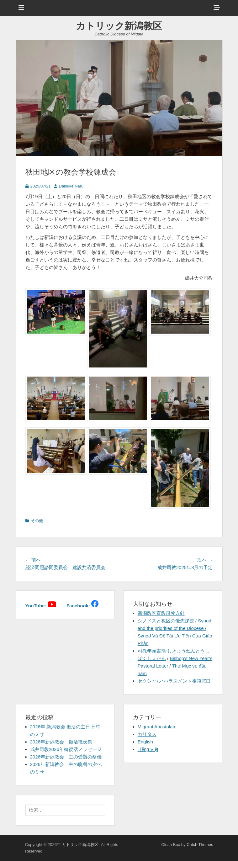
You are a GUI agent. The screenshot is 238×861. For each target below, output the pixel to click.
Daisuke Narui (72, 186)
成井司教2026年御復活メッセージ (66, 749)
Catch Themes (200, 844)
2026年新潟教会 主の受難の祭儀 (66, 756)
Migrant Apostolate (157, 726)
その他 (37, 520)
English (145, 741)
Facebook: (78, 605)
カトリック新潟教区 (119, 26)
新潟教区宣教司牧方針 (161, 613)
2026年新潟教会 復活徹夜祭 (61, 741)
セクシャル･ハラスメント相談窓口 (174, 681)
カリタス (147, 734)
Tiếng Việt (148, 749)
